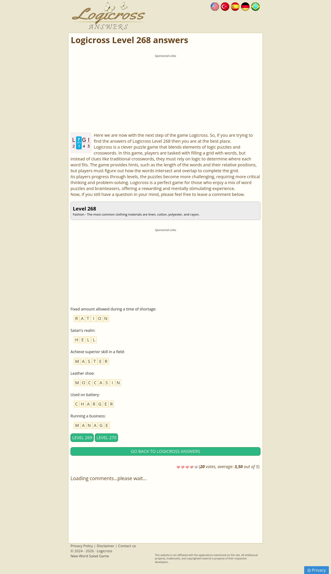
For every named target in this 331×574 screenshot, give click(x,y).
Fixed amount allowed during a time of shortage (113, 309)
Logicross (104, 550)
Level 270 (106, 437)
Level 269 (82, 437)
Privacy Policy (82, 545)
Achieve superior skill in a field (97, 351)
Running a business (88, 415)
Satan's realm (82, 330)
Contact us (127, 545)
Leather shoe (82, 373)
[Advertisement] (165, 89)
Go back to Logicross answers (165, 451)
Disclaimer (105, 545)
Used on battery (85, 394)
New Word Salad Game (90, 556)
